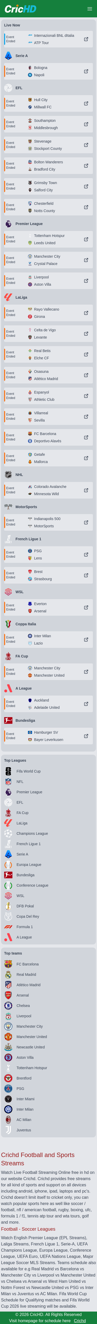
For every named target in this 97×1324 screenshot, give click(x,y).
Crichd (80, 1321)
